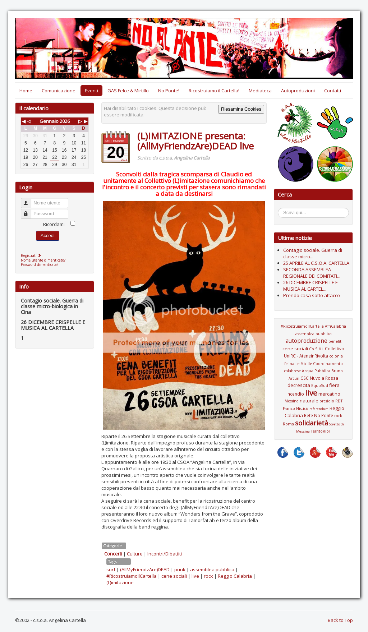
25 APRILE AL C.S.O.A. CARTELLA (316, 263)
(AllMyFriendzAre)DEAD (145, 569)
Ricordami (54, 224)
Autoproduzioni (298, 90)
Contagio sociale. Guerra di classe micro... (312, 253)
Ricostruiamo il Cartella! (214, 90)
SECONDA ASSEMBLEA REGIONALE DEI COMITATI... (311, 272)
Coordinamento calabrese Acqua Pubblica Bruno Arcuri (313, 371)
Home (25, 90)
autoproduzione (306, 341)
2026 (65, 121)
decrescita (299, 385)
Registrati (32, 255)
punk (179, 569)
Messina (292, 400)
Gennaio (49, 121)
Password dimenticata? (39, 264)
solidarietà (311, 423)
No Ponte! (168, 90)
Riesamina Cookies (241, 109)
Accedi (48, 235)
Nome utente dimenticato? (43, 260)
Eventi (91, 90)
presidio (326, 400)
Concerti (113, 553)
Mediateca (260, 90)
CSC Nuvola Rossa (319, 378)
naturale (309, 400)
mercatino (329, 394)
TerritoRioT (321, 431)
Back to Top (340, 620)
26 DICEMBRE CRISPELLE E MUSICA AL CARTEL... (310, 285)
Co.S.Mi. (316, 348)
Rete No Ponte (318, 415)
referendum (318, 408)
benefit (334, 341)
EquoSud (319, 385)
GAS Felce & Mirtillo (128, 90)
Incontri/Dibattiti (164, 553)
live (195, 576)
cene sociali (174, 576)
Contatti (332, 90)
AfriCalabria (335, 326)
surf (110, 569)
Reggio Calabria (235, 576)
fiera (334, 385)
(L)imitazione (120, 582)
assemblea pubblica (212, 569)
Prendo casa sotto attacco (311, 295)
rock (208, 576)
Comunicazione (58, 90)
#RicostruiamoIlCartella (131, 576)
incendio (295, 394)
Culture (135, 553)
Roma (288, 423)
